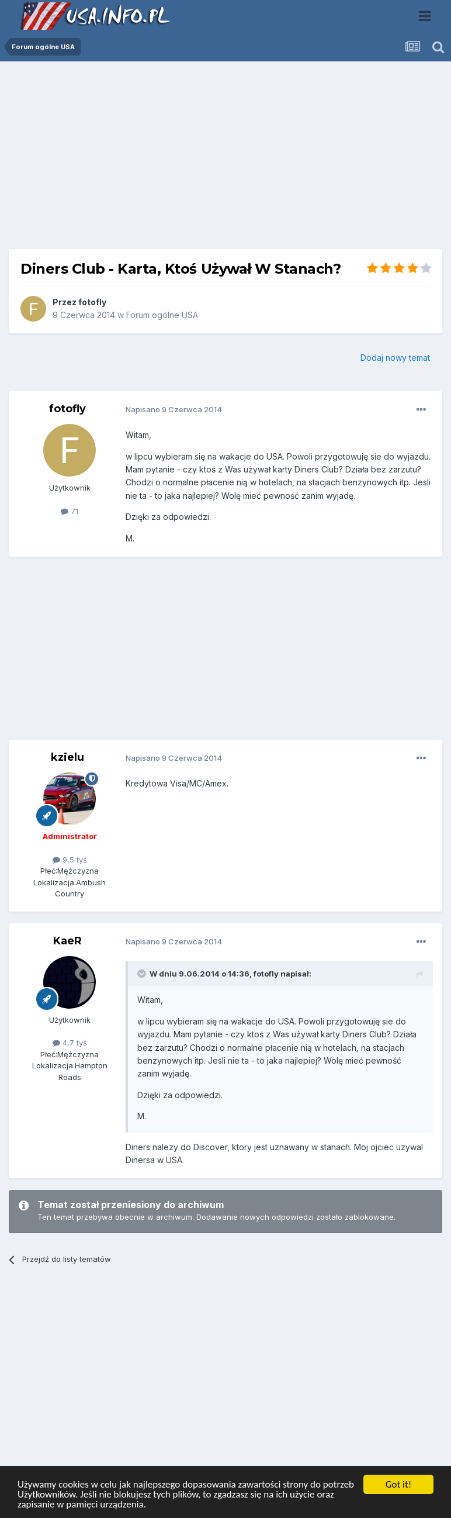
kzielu (67, 757)
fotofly (92, 302)
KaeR (67, 940)
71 (69, 511)
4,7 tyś (70, 1042)
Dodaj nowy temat (395, 358)
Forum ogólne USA (162, 315)
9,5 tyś (70, 859)
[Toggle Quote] (142, 973)
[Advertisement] (225, 160)
